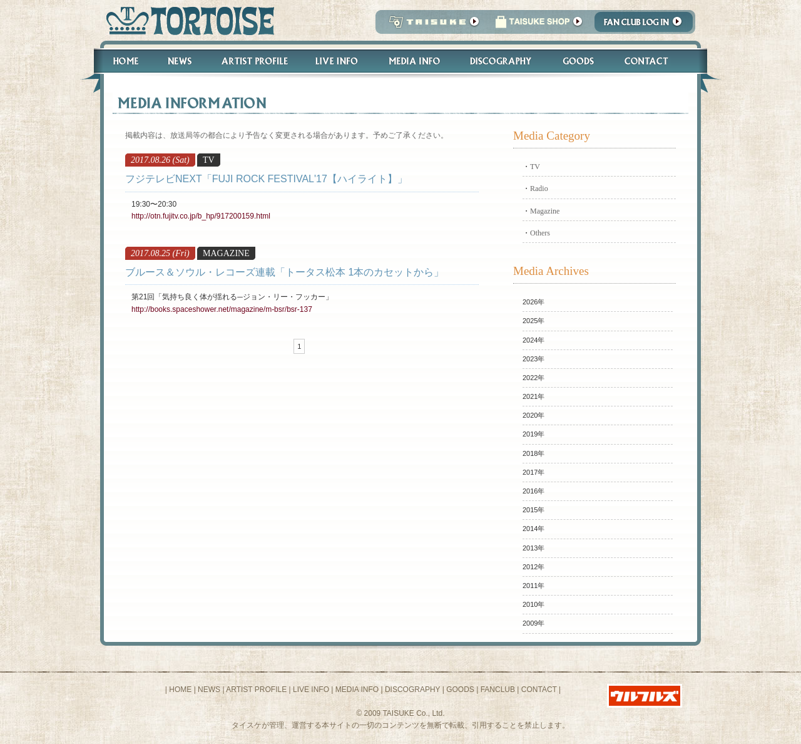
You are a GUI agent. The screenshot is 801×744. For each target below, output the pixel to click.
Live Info (337, 61)
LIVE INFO (311, 689)
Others (540, 233)
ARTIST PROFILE (256, 689)
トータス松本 (186, 20)
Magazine (544, 211)
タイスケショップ (539, 25)
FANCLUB (498, 689)
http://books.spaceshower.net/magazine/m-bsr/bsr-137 (221, 309)
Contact (653, 61)
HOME (180, 689)
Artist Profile (253, 61)
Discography (501, 61)
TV (535, 166)
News (179, 61)
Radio (539, 188)
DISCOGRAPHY (412, 689)
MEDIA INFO (357, 689)
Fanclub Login (647, 25)
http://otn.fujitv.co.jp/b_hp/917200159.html (200, 216)
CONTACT (539, 689)
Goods (579, 61)
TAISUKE (431, 25)
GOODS (460, 689)
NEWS (209, 689)
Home (120, 61)
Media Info (414, 61)
